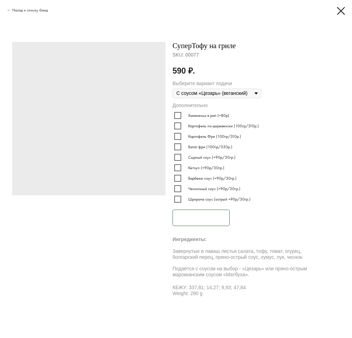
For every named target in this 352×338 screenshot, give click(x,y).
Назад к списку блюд (30, 10)
